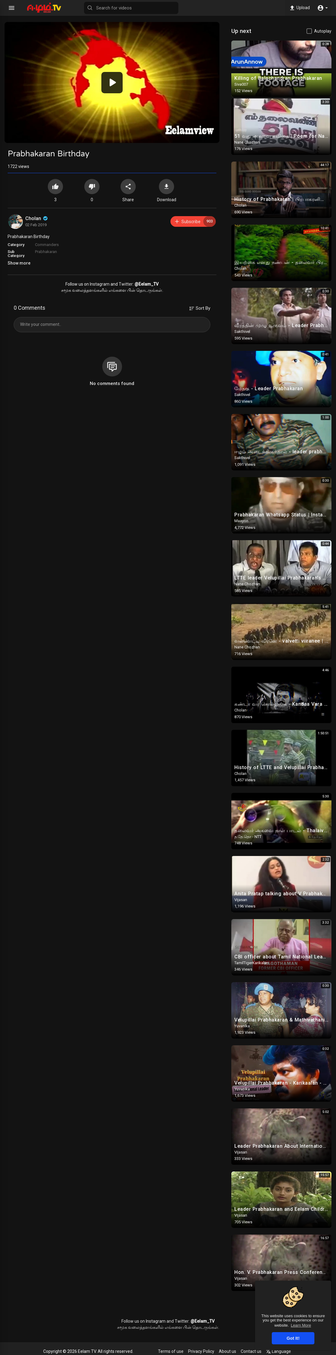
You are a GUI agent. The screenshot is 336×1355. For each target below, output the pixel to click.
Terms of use (171, 1351)
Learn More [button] (301, 1325)
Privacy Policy (201, 1351)
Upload (299, 8)
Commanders (47, 244)
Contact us (251, 1351)
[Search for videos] (131, 8)
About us (227, 1351)
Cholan (37, 218)
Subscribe (195, 221)
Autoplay (322, 31)
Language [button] (278, 1351)
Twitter (126, 284)
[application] (112, 82)
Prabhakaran (46, 251)
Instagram (100, 284)
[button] (322, 8)
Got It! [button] (293, 1338)
